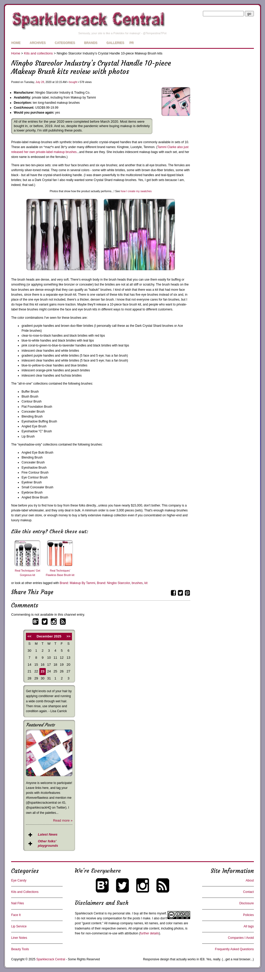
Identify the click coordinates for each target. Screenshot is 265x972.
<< (29, 636)
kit (146, 583)
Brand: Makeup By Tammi (77, 583)
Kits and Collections (24, 892)
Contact (248, 892)
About (250, 880)
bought (73, 82)
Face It (16, 915)
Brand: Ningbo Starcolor (113, 583)
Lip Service (18, 926)
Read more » (62, 820)
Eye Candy (18, 880)
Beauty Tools (20, 949)
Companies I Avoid (241, 938)
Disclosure (246, 903)
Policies (248, 915)
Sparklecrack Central (89, 913)
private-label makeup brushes (56, 152)
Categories (65, 43)
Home (15, 43)
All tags (249, 926)
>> (68, 636)
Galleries (115, 43)
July (37, 82)
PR (131, 43)
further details (149, 933)
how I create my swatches (136, 191)
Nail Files (17, 903)
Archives (38, 43)
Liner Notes (19, 938)
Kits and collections (38, 53)
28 (42, 82)
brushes (137, 583)
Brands (90, 43)
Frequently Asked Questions (234, 949)
